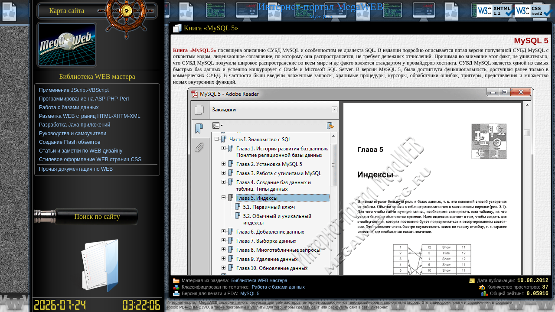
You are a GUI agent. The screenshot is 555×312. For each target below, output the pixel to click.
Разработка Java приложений (74, 125)
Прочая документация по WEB (76, 169)
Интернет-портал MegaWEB (320, 6)
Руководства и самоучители (72, 133)
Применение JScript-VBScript (74, 90)
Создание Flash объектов (69, 142)
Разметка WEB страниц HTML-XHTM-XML (89, 116)
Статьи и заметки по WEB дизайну (80, 151)
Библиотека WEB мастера (259, 280)
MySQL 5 (249, 293)
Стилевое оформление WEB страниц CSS (90, 159)
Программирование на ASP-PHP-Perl (84, 99)
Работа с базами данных (278, 286)
